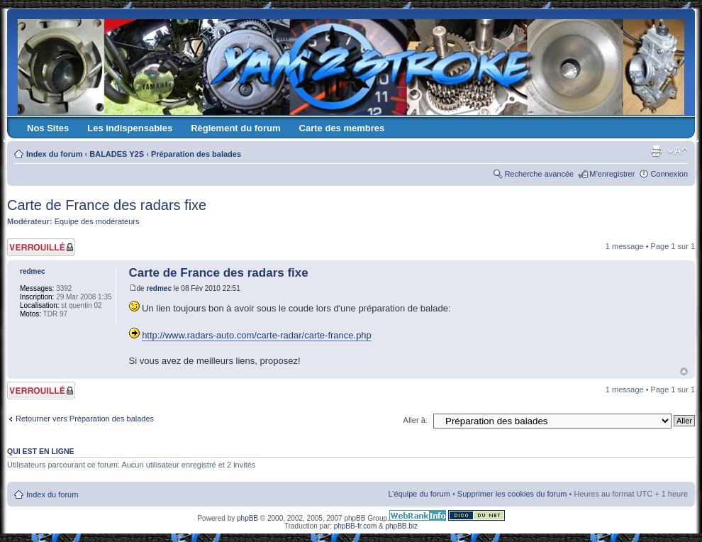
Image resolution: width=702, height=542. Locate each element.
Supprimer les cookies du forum (512, 494)
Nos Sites (48, 128)
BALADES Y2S (116, 154)
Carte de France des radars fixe (106, 205)
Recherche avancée (539, 174)
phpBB (247, 518)
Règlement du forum (235, 128)
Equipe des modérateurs (97, 221)
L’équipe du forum (419, 494)
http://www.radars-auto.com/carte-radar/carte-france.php (257, 335)
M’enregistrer (612, 174)
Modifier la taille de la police (677, 151)
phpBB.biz (401, 526)
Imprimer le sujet (656, 151)
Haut (684, 371)
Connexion (669, 174)
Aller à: (415, 420)
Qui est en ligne (40, 451)
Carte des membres (342, 128)
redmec (159, 288)
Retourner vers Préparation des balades (85, 418)
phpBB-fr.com (355, 526)
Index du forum (54, 154)
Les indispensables (129, 128)
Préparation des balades (196, 154)
